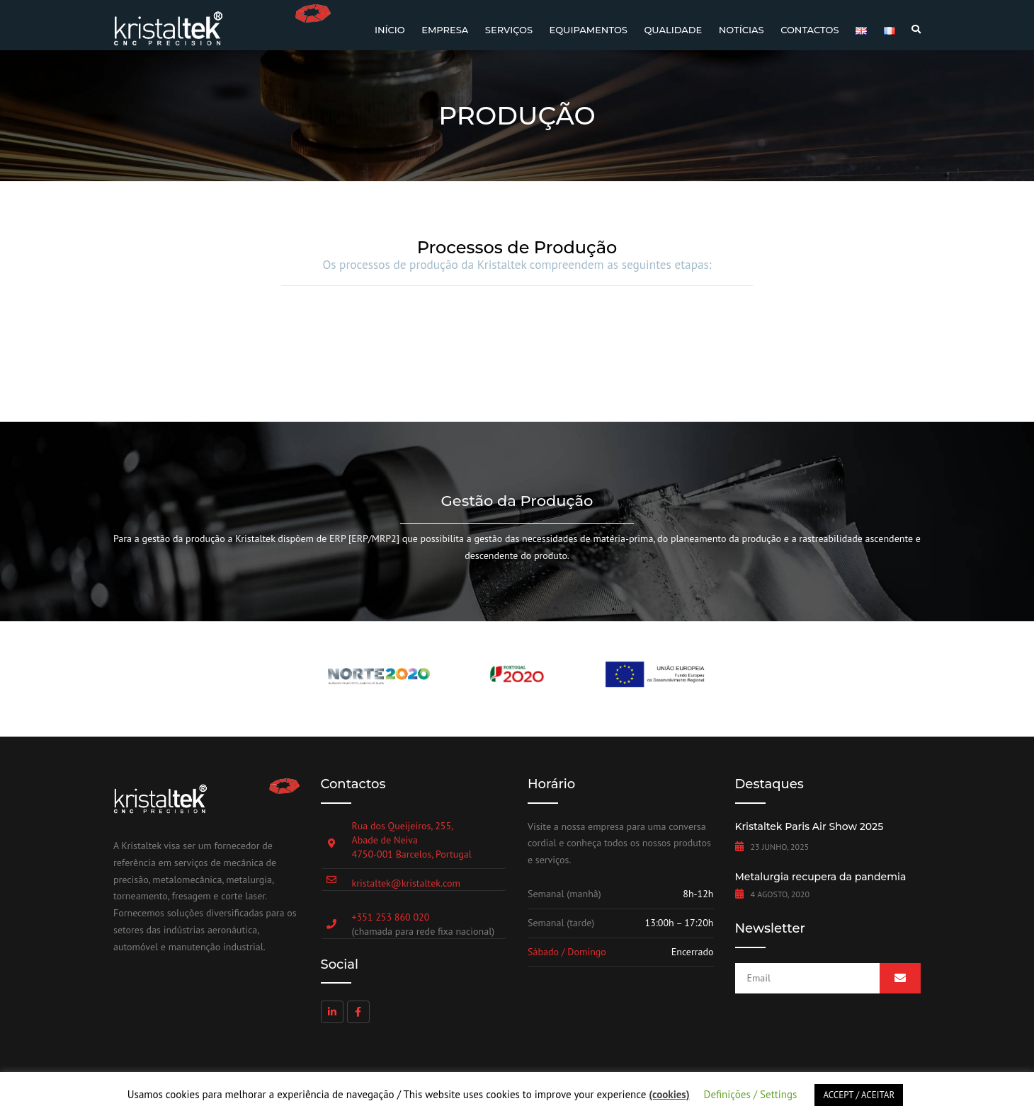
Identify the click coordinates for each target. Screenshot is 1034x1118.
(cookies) (669, 1094)
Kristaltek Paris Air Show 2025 (809, 826)
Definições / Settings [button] (750, 1094)
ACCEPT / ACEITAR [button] (858, 1095)
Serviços (509, 29)
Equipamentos (588, 29)
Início (390, 29)
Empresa (444, 29)
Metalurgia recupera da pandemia (821, 876)
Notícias (741, 29)
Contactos (809, 29)
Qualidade (673, 29)
